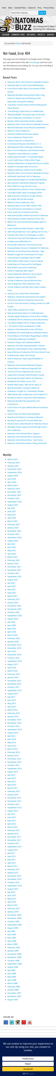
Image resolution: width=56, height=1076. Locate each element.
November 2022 (14, 531)
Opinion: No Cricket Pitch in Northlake (23, 293)
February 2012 (13, 830)
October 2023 (13, 498)
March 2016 (12, 671)
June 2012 (11, 817)
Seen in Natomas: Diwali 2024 (20, 137)
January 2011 (13, 873)
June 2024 (11, 479)
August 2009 (12, 928)
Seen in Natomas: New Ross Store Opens (24, 274)
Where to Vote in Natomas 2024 (20, 202)
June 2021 (11, 586)
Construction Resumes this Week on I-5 (24, 144)
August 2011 (12, 850)
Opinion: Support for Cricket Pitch (21, 277)
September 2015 (14, 690)
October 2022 (13, 534)
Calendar (5, 34)
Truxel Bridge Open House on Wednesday (25, 111)
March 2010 (12, 905)
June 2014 (11, 739)
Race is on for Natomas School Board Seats (26, 150)
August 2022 (12, 541)
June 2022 (11, 547)
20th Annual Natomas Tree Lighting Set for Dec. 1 (28, 232)
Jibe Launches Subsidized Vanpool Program (26, 183)
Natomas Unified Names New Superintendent (26, 349)
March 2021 (12, 596)
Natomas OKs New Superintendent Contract (26, 346)
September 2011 (14, 847)
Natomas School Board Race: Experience (24, 437)
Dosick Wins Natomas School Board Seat (24, 245)
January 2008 (13, 990)
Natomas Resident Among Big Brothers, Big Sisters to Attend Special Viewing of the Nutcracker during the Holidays (26, 98)
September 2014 (14, 729)
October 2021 (13, 573)
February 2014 (13, 752)
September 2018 (14, 661)
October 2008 (13, 960)
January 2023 (13, 528)
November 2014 (14, 723)
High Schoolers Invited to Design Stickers (24, 196)
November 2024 (14, 469)
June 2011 (11, 856)
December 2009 (14, 915)
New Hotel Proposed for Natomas (22, 267)
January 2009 (13, 951)
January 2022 (13, 563)
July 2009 (11, 931)
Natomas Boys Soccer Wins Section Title (24, 206)
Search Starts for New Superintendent (23, 414)
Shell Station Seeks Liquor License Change (25, 261)
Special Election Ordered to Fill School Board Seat (28, 352)
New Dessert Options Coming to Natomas (25, 417)
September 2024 (14, 472)
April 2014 (11, 746)
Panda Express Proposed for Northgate (24, 264)
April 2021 (11, 593)
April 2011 (11, 863)
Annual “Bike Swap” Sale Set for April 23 (24, 385)
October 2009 (13, 921)
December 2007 (14, 993)
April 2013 (11, 785)
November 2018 (14, 655)
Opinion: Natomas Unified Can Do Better (24, 170)
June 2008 (11, 973)
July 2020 (11, 622)
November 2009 (14, 918)
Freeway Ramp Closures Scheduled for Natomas (28, 248)
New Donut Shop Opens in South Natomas (25, 313)
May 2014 (11, 742)
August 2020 (12, 619)
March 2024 (12, 485)
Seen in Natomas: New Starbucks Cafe (23, 284)
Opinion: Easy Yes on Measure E (20, 140)
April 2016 (11, 668)
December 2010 (14, 876)
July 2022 (11, 544)
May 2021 (11, 589)
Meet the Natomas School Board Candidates (26, 127)
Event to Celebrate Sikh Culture (20, 271)
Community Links (18, 34)
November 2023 (14, 495)
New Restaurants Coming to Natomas (23, 388)
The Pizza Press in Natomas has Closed (24, 372)
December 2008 (14, 954)
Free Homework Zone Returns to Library (24, 209)
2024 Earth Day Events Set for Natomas (23, 176)
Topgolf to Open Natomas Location (22, 154)
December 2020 (14, 606)
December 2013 (14, 759)
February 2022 (13, 560)
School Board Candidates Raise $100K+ (24, 258)
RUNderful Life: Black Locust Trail (21, 381)
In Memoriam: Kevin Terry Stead (21, 355)
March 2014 (12, 749)
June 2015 (11, 700)
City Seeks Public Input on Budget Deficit (24, 193)
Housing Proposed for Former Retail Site (24, 420)
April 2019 (11, 651)
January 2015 (13, 716)
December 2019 (14, 645)
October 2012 (13, 804)
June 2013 (11, 778)
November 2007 (14, 996)
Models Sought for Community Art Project (25, 254)
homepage (35, 62)
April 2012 (11, 824)
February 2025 (13, 463)
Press (40, 7)
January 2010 (13, 912)
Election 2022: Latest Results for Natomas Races (27, 424)
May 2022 (11, 550)
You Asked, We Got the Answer (20, 199)
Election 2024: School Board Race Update (25, 121)
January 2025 (13, 466)
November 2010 (14, 879)
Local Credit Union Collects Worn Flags (23, 160)
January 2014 (13, 755)
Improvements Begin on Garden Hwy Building (27, 180)
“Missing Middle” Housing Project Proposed (26, 114)
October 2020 (13, 612)
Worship (50, 34)
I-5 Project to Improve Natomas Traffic (24, 326)
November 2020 (14, 609)
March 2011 (12, 866)
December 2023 (14, 492)
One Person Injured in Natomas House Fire (25, 300)
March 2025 (12, 459)
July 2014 (11, 736)
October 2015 (13, 687)
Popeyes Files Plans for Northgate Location (25, 235)
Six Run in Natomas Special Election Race (24, 280)
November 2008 (14, 957)
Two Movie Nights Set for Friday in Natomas (26, 323)
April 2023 (11, 518)
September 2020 (14, 615)
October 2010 (13, 882)
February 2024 (13, 489)
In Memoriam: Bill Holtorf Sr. (19, 241)
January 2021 (13, 602)
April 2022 (11, 554)
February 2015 (13, 713)
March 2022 (12, 557)
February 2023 (13, 524)
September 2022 (14, 537)
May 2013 (11, 781)
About (10, 7)
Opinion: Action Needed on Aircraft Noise (25, 329)
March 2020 (12, 635)
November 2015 (14, 684)
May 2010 (11, 899)
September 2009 (14, 925)
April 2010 (11, 902)
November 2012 (14, 801)
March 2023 (12, 521)
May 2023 (11, 515)
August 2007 (12, 999)
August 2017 (12, 664)
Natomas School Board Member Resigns (24, 365)
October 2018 (13, 658)
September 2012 (14, 807)
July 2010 (11, 892)
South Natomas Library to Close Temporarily (26, 189)
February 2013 (13, 791)
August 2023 (12, 505)
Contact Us (32, 7)
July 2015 (11, 697)
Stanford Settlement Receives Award (23, 134)
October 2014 (13, 726)
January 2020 (13, 642)
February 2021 (13, 599)
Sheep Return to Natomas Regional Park (24, 368)
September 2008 (14, 964)
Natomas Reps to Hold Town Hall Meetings (25, 85)
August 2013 (12, 772)
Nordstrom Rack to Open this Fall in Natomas (26, 398)
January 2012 (13, 834)
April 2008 (11, 980)
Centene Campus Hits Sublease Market (23, 342)
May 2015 (11, 703)
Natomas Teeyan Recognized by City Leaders (26, 297)
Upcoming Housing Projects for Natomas (25, 378)
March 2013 (12, 788)
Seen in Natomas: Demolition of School (24, 118)
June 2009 (11, 934)
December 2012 (14, 798)
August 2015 (12, 694)
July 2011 (11, 853)
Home (4, 7)
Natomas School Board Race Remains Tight (25, 251)
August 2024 (12, 476)
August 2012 (12, 811)
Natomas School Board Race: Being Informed (26, 443)
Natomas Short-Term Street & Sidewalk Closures (28, 82)
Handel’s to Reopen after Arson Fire (22, 167)
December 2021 (14, 567)
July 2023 (11, 508)
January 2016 (13, 677)
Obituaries (31, 34)
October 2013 (13, 765)
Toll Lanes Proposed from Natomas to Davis (26, 238)
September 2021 (14, 576)
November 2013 (14, 762)
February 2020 (13, 638)
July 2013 (11, 775)
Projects (41, 34)
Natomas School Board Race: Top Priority (25, 440)
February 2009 (13, 947)
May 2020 (11, 628)
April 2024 (11, 482)
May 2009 (11, 938)
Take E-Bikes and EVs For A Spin (20, 310)
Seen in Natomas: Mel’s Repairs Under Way (25, 228)
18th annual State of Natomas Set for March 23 (27, 394)
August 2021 (12, 580)
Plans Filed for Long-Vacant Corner (22, 186)
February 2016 (13, 674)
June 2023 (11, 511)
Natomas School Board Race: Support (23, 433)
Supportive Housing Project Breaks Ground (25, 375)
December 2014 (14, 720)
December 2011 (14, 837)
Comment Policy (20, 7)
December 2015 (14, 681)
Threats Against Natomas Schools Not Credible (27, 316)
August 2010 (12, 889)
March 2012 (12, 827)
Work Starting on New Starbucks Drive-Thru (26, 219)
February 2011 (13, 869)
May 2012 (11, 820)
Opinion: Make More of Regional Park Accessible (28, 163)
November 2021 (14, 570)
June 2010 (11, 895)
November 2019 (14, 648)
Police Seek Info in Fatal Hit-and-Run (22, 212)
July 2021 (11, 583)
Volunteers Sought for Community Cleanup (25, 391)
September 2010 (14, 886)
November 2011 (14, 840)
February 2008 (13, 986)
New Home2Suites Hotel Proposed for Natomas (27, 215)
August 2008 (12, 967)
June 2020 (11, 625)
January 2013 (13, 794)
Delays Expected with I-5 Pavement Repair (25, 157)
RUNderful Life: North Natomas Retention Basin (27, 332)
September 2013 (14, 768)
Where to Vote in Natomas (18, 131)
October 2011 (13, 843)
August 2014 (12, 733)
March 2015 (12, 710)
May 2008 (11, 977)
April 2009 (11, 941)
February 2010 (13, 908)
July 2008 (11, 970)
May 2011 (11, 860)
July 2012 (11, 814)
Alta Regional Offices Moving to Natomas (25, 147)
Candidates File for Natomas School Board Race (27, 319)
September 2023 (14, 502)
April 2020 (11, 632)
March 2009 (12, 944)
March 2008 (12, 983)
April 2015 (11, 707)
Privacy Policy (49, 7)
